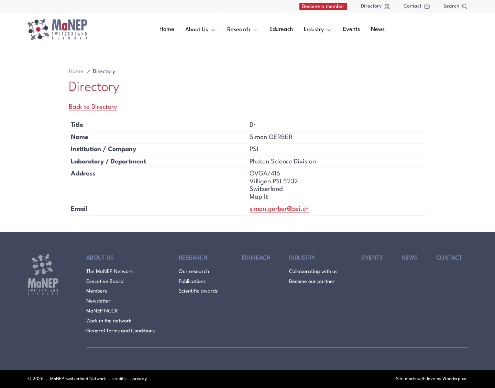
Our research (194, 271)
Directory (375, 6)
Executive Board (104, 281)
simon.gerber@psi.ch (279, 209)
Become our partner (312, 281)
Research (242, 29)
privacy (139, 379)
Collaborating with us (313, 271)
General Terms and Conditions (120, 331)
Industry (318, 29)
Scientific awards (198, 291)
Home (167, 29)
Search (455, 6)
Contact (417, 6)
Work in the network (108, 321)
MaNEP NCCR (102, 311)
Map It (259, 197)
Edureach (281, 29)
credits (119, 379)
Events (351, 29)
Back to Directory (93, 107)
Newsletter (98, 301)
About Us (200, 29)
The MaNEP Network (109, 271)
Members (96, 291)
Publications (192, 281)
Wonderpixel (455, 379)
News (378, 29)
